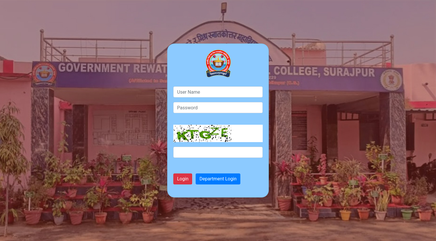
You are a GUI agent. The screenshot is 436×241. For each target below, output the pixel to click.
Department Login (218, 179)
